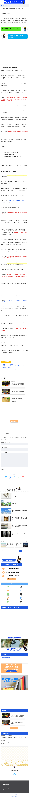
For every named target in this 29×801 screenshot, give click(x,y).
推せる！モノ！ (21, 591)
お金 (21, 595)
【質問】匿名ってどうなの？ (8, 364)
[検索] (20, 551)
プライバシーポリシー (7, 790)
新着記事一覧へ (14, 422)
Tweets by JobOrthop (6, 657)
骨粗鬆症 (8, 591)
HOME (14, 797)
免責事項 (4, 788)
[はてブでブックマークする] (14, 478)
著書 (8, 598)
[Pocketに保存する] (23, 478)
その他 (8, 602)
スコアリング (21, 587)
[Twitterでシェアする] (6, 478)
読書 (21, 598)
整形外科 (8, 587)
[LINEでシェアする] (18, 477)
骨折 (7, 481)
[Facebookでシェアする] (10, 478)
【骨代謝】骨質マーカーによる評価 (9, 369)
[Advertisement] (14, 51)
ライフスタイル (8, 595)
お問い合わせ (21, 602)
